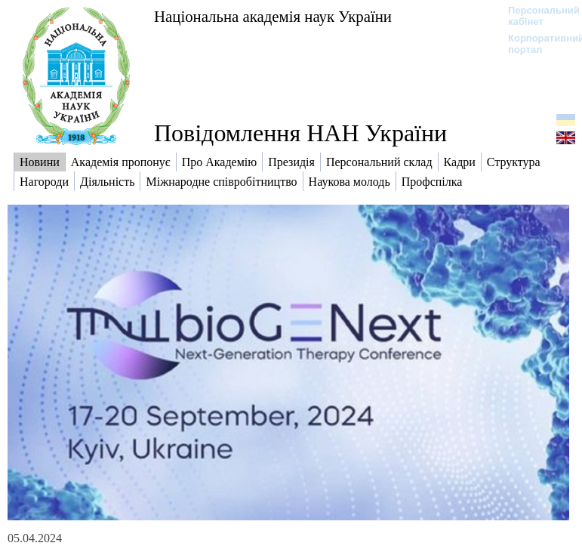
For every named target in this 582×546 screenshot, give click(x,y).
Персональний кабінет (536, 16)
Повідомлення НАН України (300, 133)
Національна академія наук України (273, 16)
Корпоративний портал (536, 43)
